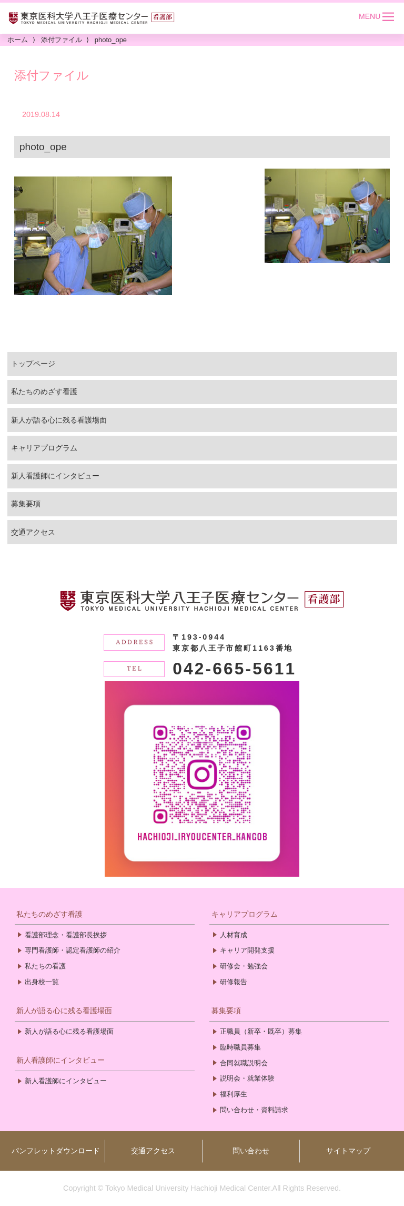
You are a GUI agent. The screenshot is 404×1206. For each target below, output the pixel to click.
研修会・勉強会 (244, 966)
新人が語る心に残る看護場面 (59, 420)
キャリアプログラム (44, 448)
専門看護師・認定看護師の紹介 (72, 950)
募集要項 (26, 503)
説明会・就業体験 (247, 1078)
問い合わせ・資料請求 (254, 1110)
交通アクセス (33, 532)
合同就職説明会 (244, 1063)
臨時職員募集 (240, 1047)
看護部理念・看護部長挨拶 (66, 935)
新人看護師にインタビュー (55, 476)
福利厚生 (233, 1094)
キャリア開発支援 (247, 950)
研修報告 (233, 982)
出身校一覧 (42, 982)
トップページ (33, 363)
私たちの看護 (45, 966)
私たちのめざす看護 (44, 391)
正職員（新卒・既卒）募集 (261, 1031)
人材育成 (233, 935)
